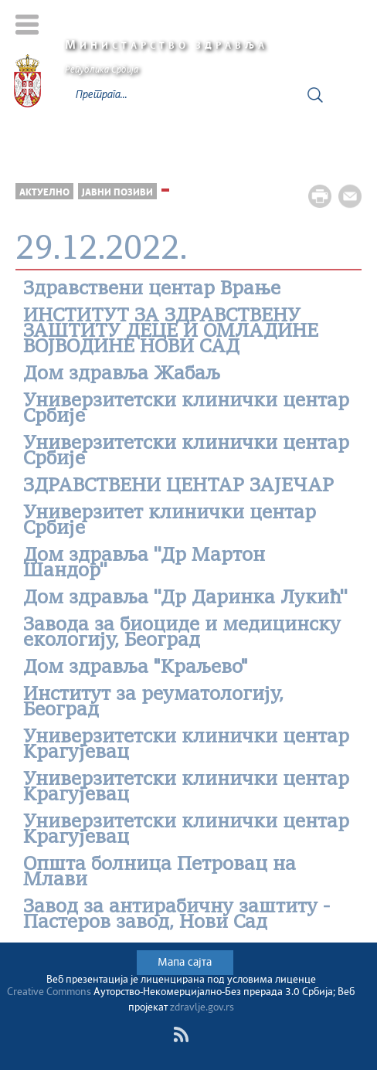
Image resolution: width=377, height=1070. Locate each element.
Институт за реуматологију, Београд (153, 703)
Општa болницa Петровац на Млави (159, 873)
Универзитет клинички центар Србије (169, 521)
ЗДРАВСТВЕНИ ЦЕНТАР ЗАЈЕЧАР (178, 486)
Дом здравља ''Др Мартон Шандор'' (144, 564)
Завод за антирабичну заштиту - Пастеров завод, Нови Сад (176, 915)
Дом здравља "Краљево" (135, 668)
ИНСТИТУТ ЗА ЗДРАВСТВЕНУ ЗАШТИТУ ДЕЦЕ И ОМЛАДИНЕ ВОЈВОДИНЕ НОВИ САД (170, 332)
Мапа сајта (185, 962)
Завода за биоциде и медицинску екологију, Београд (182, 633)
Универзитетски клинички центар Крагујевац (186, 745)
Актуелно (44, 193)
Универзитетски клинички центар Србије (186, 409)
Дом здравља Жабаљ (121, 374)
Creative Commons (49, 992)
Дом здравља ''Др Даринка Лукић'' (185, 598)
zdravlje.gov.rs (202, 1008)
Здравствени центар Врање (151, 289)
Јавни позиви (117, 193)
